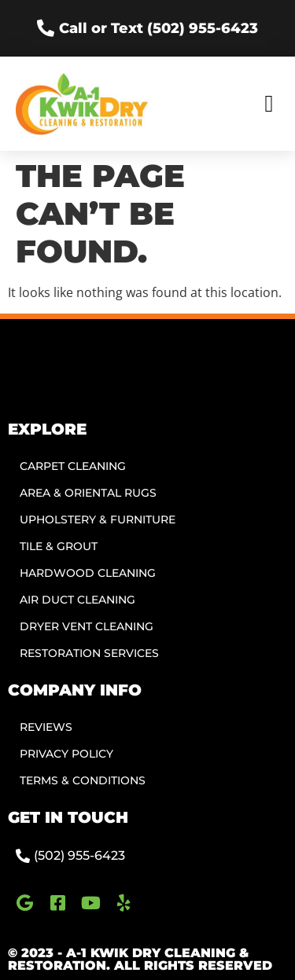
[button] (269, 104)
